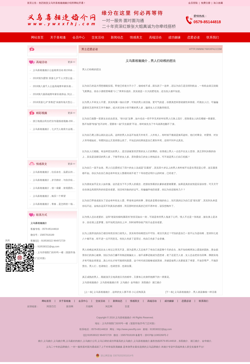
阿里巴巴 (51, 306)
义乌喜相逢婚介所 (109, 282)
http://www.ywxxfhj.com (129, 329)
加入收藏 (218, 3)
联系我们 (212, 37)
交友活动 (98, 37)
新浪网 (69, 306)
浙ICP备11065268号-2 (156, 335)
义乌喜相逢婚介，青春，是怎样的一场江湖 (55, 204)
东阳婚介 (146, 282)
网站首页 (37, 37)
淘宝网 (108, 306)
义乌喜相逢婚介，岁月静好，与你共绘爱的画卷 (57, 180)
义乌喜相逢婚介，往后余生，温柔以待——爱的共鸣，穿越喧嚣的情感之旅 (71, 172)
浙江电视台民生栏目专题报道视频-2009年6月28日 (59, 121)
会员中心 (78, 37)
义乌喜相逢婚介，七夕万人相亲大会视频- (54, 129)
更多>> (71, 62)
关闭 (7, 240)
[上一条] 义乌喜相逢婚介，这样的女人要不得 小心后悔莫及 (115, 292)
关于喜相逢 (58, 37)
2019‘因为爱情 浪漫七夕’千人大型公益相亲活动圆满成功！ (63, 78)
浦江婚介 (157, 282)
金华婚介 (135, 282)
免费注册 (205, 3)
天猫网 (89, 306)
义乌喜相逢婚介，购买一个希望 (49, 196)
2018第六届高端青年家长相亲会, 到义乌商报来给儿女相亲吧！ (65, 94)
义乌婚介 (124, 282)
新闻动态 (117, 37)
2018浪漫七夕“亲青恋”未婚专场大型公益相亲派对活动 (61, 102)
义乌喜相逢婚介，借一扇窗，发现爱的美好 (55, 188)
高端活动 (155, 37)
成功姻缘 (174, 37)
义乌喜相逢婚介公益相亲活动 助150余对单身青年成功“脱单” (64, 70)
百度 (127, 306)
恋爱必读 (193, 37)
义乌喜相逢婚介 (90, 282)
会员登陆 (193, 3)
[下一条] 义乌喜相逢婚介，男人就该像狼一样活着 (191, 292)
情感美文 (136, 37)
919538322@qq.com (48, 246)
